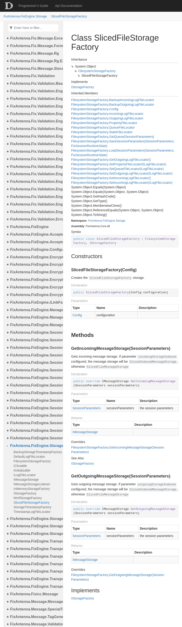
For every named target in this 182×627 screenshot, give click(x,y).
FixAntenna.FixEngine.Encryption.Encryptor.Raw (35, 280)
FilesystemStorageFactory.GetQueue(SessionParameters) (112, 136)
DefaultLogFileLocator (29, 456)
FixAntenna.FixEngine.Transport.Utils (35, 586)
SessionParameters (87, 408)
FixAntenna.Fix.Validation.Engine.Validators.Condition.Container (35, 197)
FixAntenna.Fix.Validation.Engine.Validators (35, 182)
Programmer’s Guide (33, 6)
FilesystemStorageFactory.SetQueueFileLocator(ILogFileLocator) (117, 169)
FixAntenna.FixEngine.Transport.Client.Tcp (35, 549)
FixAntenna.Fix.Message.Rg (34, 53)
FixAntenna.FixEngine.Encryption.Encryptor (35, 264)
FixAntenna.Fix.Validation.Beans (35, 83)
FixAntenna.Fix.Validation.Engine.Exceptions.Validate (35, 114)
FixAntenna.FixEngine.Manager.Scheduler (35, 317)
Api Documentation (68, 6)
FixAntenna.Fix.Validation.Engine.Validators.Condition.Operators (35, 204)
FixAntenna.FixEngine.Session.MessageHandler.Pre (35, 415)
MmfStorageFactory (28, 498)
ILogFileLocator (25, 475)
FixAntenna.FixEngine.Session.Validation (35, 438)
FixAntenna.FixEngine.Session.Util (35, 430)
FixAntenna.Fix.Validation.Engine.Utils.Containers (35, 167)
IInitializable (22, 470)
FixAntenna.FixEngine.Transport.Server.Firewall (35, 571)
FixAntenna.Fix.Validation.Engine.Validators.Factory (35, 212)
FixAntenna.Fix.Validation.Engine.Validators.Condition (35, 189)
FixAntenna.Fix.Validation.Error (35, 219)
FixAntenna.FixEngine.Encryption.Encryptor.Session (35, 287)
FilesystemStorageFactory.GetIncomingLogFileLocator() (111, 178)
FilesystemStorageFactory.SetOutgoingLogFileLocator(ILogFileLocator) (122, 173)
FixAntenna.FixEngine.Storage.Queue (35, 526)
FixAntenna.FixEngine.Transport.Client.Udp (35, 556)
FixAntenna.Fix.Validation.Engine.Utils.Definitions (35, 174)
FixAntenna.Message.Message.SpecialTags (35, 602)
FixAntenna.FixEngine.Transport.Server (35, 564)
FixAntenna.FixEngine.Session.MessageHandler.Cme (35, 378)
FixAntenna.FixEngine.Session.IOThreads (35, 355)
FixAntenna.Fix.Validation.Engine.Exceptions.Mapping (35, 106)
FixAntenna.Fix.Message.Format (35, 46)
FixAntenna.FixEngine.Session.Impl (35, 348)
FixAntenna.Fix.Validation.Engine (35, 91)
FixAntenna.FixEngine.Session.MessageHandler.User (35, 423)
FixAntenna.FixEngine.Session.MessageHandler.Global (35, 385)
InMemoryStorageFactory (32, 489)
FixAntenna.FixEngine (29, 227)
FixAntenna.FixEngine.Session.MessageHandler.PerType (35, 393)
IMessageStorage (26, 479)
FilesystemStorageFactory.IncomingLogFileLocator (107, 114)
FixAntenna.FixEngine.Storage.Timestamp (35, 534)
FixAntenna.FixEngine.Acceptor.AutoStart (35, 242)
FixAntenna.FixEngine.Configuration (35, 249)
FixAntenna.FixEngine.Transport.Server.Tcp (35, 579)
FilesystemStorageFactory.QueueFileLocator (103, 127)
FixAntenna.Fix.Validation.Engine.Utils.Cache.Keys (35, 159)
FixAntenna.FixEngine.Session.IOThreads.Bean (35, 362)
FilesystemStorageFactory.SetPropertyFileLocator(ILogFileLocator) (118, 164)
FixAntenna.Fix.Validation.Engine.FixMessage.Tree (35, 136)
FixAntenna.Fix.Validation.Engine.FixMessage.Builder (35, 129)
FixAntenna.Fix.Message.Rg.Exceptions (35, 61)
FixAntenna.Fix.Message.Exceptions (35, 38)
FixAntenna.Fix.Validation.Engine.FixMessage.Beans (35, 121)
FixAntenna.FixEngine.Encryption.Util (35, 295)
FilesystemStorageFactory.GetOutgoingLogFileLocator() (111, 159)
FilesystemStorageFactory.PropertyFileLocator (104, 123)
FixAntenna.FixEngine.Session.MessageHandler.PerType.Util (35, 400)
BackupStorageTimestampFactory (37, 452)
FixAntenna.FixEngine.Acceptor (35, 234)
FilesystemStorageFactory (32, 461)
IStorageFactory (25, 493)
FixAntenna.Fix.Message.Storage (35, 69)
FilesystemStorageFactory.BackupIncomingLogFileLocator (112, 100)
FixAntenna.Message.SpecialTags (35, 609)
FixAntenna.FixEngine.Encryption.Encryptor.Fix (35, 272)
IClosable (20, 466)
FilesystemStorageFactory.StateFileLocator (101, 132)
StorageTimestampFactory (32, 507)
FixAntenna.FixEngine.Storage (25, 16)
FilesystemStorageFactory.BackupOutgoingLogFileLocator (112, 104)
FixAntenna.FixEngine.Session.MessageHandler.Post (35, 408)
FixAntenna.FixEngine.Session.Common (35, 340)
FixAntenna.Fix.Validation (32, 76)
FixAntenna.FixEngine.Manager (35, 310)
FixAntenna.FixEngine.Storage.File (35, 519)
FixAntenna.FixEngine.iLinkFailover (35, 302)
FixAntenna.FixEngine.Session (35, 332)
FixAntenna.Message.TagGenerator (35, 617)
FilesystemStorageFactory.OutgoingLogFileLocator (107, 118)
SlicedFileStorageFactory (69, 16)
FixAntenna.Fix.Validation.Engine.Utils (35, 144)
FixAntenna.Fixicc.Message (34, 594)
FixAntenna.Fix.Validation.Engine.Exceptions (35, 99)
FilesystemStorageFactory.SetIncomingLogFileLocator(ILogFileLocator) (122, 182)
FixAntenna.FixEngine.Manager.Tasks (35, 325)
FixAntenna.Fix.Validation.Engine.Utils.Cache (35, 151)
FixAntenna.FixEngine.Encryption (35, 257)
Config (77, 315)
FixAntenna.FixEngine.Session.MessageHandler (35, 370)
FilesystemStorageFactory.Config (94, 109)
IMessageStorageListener (32, 484)
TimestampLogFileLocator (32, 512)
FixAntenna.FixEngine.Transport (35, 541)
